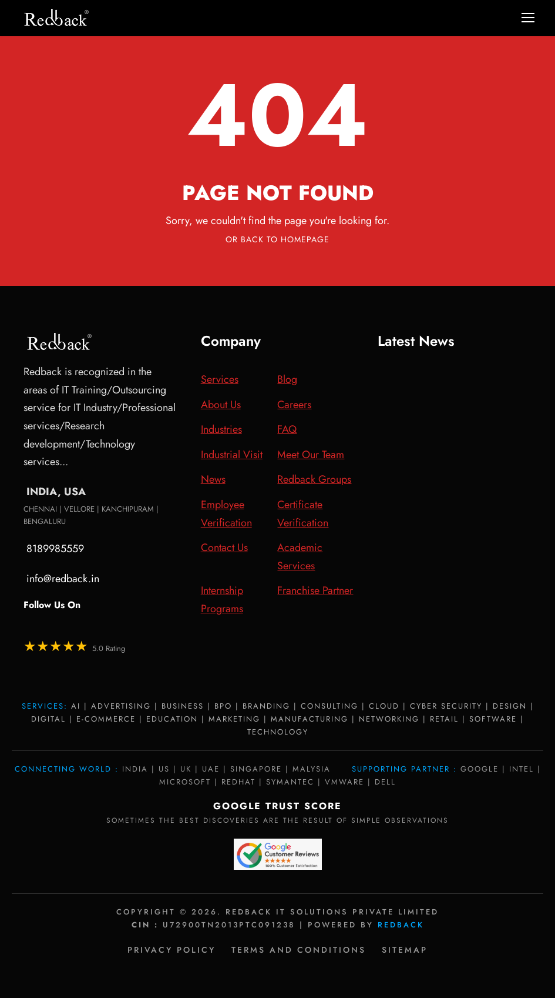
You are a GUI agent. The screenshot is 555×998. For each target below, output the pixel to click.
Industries (221, 429)
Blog (287, 379)
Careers (294, 404)
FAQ (287, 429)
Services (219, 379)
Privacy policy (171, 950)
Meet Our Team (310, 454)
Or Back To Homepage (277, 239)
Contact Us (224, 547)
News (213, 479)
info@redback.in (62, 578)
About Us (221, 404)
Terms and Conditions (298, 950)
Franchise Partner (315, 590)
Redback (401, 924)
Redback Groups (314, 479)
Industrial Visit (232, 454)
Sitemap (405, 950)
